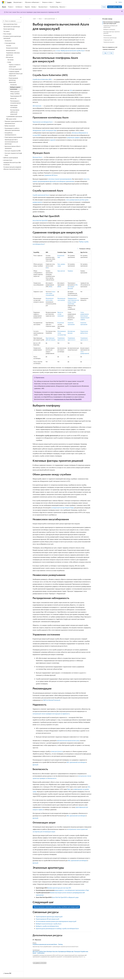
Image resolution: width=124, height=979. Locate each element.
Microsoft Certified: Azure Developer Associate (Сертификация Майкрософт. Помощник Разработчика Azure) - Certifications (60, 952)
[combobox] (11, 21)
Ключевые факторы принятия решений (111, 32)
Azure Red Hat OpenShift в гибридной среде (65, 897)
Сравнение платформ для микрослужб (110, 26)
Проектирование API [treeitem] (15, 96)
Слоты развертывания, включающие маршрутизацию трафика (84, 315)
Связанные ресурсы (108, 42)
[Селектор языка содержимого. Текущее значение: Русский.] (6, 976)
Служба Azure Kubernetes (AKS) (42, 79)
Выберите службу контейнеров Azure (47, 926)
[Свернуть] (21, 17)
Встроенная (60, 322)
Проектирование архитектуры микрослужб (49, 916)
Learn (34, 18)
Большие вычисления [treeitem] (12, 48)
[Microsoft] (3, 2)
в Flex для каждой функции (73, 286)
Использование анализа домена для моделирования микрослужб (56, 921)
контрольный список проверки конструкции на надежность (51, 714)
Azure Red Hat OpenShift (40, 220)
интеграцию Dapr (51, 130)
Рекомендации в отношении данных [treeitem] (15, 102)
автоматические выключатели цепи (68, 740)
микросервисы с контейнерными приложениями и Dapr (71, 890)
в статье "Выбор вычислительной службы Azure (70, 50)
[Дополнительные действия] (89, 18)
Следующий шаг (107, 40)
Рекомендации (107, 35)
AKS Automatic (37, 106)
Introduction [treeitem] (8, 41)
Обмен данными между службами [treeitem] (15, 92)
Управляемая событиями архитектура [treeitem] (13, 54)
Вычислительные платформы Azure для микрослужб (111, 22)
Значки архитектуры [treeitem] (8, 29)
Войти (120, 2)
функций (35, 764)
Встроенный (60, 255)
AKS (68, 762)
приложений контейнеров (78, 762)
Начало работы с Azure (114, 7)
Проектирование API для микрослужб (47, 919)
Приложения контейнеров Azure (43, 122)
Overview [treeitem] (8, 45)
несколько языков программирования (60, 179)
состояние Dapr (61, 335)
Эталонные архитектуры (110, 37)
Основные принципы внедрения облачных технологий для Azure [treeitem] (12, 168)
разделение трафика (73, 137)
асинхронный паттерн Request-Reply (62, 508)
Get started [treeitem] (10, 60)
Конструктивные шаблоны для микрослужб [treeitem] (14, 112)
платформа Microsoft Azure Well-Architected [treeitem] (12, 163)
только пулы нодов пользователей (50, 293)
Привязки (70, 271)
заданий (52, 140)
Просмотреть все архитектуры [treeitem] (11, 26)
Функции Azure (37, 157)
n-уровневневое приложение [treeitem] (14, 116)
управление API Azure (50, 175)
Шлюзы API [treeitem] (13, 98)
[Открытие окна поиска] (116, 2)
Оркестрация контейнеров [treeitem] (13, 106)
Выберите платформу (109, 29)
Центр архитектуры (49, 18)
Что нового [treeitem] (6, 31)
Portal (104, 7)
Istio (71, 90)
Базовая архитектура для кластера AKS (59, 888)
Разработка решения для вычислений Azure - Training (48, 944)
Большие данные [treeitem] (10, 50)
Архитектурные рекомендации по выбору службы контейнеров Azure (57, 928)
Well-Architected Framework (51, 700)
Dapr (58, 257)
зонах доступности (57, 751)
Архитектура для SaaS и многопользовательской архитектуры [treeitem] (11, 142)
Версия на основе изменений (60, 314)
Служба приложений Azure (41, 195)
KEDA (50, 286)
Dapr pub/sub (61, 271)
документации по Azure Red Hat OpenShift (68, 399)
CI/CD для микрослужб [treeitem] (15, 69)
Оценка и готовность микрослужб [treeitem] (14, 65)
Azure (40, 18)
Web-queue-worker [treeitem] (11, 119)
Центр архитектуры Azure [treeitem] (10, 24)
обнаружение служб (39, 130)
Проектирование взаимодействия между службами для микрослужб (56, 907)
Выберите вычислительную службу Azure (48, 924)
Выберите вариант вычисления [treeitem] (15, 88)
